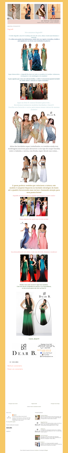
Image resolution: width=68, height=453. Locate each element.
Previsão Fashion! (44, 415)
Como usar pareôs (44, 435)
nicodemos (36, 450)
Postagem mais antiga (55, 403)
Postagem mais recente (13, 403)
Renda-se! (42, 442)
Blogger (46, 450)
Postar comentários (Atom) (35, 406)
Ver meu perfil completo (10, 421)
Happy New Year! (44, 422)
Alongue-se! (43, 428)
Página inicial (34, 403)
